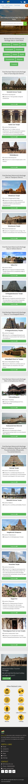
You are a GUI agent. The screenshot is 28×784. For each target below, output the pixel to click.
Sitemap (4, 758)
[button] (3, 660)
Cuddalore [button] (7, 54)
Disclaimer (5, 751)
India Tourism (9, 5)
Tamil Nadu (17, 5)
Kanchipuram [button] (6, 44)
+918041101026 (10, 766)
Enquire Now (14, 104)
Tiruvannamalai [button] (9, 59)
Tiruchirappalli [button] (9, 49)
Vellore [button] (23, 44)
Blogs (3, 753)
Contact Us (5, 749)
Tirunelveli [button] (14, 64)
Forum (3, 755)
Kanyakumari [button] (19, 49)
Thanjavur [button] (16, 44)
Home (2, 5)
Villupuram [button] (20, 59)
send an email (10, 768)
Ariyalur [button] (22, 54)
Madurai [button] (15, 54)
